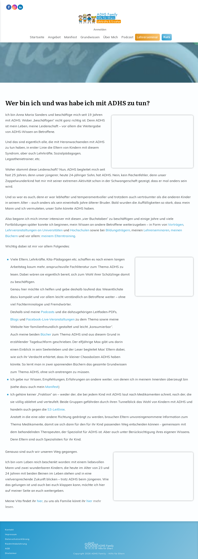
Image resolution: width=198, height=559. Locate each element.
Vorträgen (175, 224)
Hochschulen (79, 230)
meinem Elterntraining (58, 236)
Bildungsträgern (118, 230)
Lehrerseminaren (156, 230)
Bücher (46, 334)
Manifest (51, 387)
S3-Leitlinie (56, 409)
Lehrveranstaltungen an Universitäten (34, 230)
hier (40, 501)
